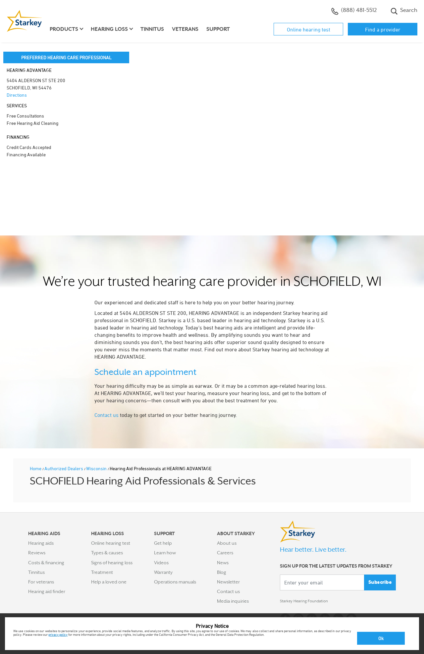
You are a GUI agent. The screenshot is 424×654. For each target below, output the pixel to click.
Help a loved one (109, 581)
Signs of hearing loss (111, 562)
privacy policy (58, 634)
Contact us (106, 415)
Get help (163, 543)
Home (36, 468)
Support (218, 29)
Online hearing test (308, 29)
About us (227, 543)
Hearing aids (41, 543)
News (223, 562)
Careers (225, 552)
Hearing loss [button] (109, 29)
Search (404, 11)
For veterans (41, 581)
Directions (17, 95)
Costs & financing (46, 562)
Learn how (165, 552)
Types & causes (107, 552)
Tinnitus (152, 29)
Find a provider (382, 29)
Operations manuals (175, 581)
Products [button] (64, 29)
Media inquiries (233, 601)
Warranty (163, 572)
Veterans (185, 29)
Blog (221, 572)
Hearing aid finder (46, 591)
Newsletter (228, 581)
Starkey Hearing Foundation (309, 602)
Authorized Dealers (64, 468)
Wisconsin (97, 468)
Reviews (36, 552)
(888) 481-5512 (354, 11)
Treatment (102, 572)
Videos (161, 562)
